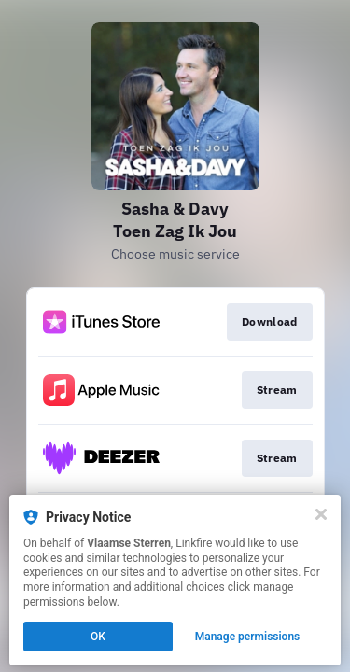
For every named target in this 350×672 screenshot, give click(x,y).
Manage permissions (248, 636)
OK (98, 636)
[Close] (321, 514)
